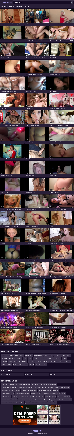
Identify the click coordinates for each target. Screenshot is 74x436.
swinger (68, 361)
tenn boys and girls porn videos (48, 384)
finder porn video (6, 396)
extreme (24, 390)
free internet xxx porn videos (39, 403)
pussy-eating (32, 361)
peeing (35, 358)
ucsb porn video (35, 393)
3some (10, 361)
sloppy (64, 358)
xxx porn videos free (24, 384)
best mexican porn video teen (25, 387)
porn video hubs (65, 387)
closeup (39, 361)
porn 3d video (39, 396)
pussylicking (50, 358)
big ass (63, 393)
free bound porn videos (64, 396)
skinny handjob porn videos (16, 403)
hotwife (51, 355)
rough (15, 361)
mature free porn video (8, 393)
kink (46, 355)
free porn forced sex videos (9, 387)
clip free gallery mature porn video (51, 393)
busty (14, 364)
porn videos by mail (50, 396)
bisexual (9, 364)
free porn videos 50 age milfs (26, 396)
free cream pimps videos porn (9, 384)
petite (30, 358)
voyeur (50, 403)
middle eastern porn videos (64, 399)
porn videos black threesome (9, 399)
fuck (26, 364)
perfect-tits (46, 361)
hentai (16, 355)
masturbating (28, 355)
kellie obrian (35, 384)
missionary (38, 364)
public (25, 358)
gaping (3, 364)
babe (44, 364)
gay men (27, 403)
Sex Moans (53, 374)
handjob (31, 364)
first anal (15, 396)
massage (19, 358)
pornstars (20, 364)
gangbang (57, 358)
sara (55, 403)
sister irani (4, 403)
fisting (3, 355)
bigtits (68, 355)
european (4, 361)
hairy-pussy (12, 358)
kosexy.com (28, 374)
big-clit (21, 355)
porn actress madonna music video (28, 399)
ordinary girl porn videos (44, 390)
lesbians (57, 355)
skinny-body (54, 361)
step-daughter (23, 361)
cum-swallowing (38, 355)
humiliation (10, 355)
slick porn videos (32, 390)
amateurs (61, 361)
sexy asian (56, 390)
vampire (57, 387)
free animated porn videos (22, 393)
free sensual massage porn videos (44, 387)
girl (44, 358)
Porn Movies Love (6, 374)
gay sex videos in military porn (47, 399)
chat (40, 358)
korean (18, 390)
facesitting (4, 358)
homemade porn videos (8, 390)
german (63, 355)
